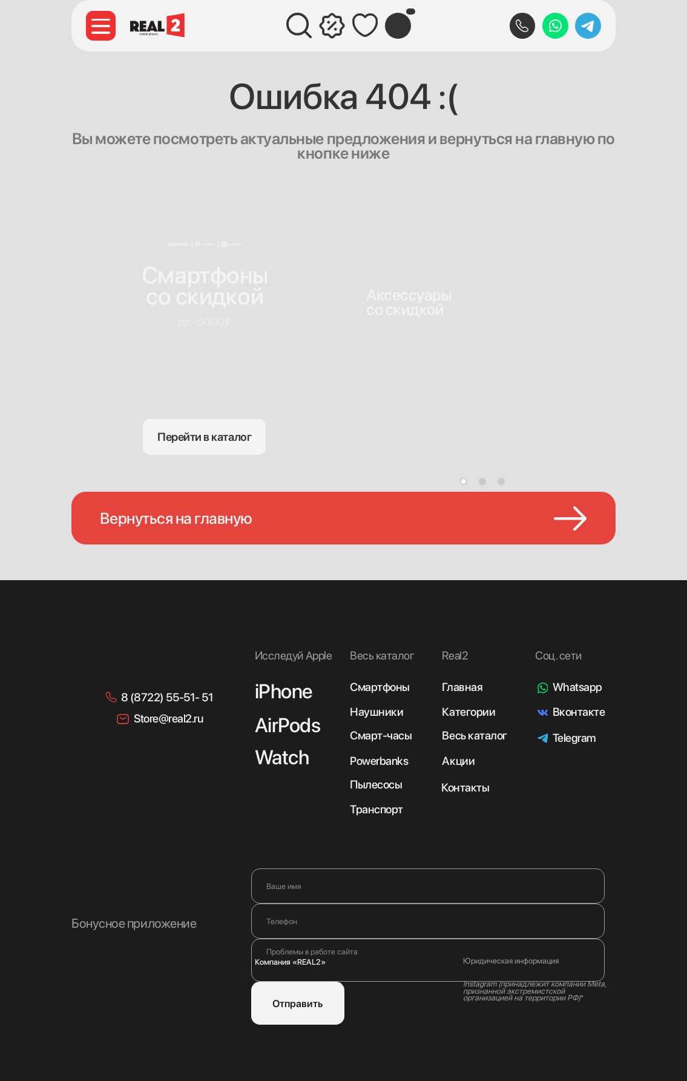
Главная (462, 687)
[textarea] (428, 960)
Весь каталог (474, 735)
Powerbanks (379, 761)
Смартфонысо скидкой (205, 285)
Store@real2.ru (168, 719)
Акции (458, 761)
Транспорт (376, 809)
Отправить (297, 1003)
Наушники (376, 712)
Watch (282, 757)
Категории (468, 712)
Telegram (574, 738)
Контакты (465, 788)
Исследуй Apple (293, 656)
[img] (413, 269)
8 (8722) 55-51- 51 (167, 697)
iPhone (283, 691)
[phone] (428, 921)
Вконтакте (579, 712)
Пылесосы (376, 785)
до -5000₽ (204, 322)
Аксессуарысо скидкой (409, 301)
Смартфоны (380, 687)
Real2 (455, 656)
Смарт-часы (381, 735)
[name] (428, 886)
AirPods (288, 725)
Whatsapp (577, 687)
